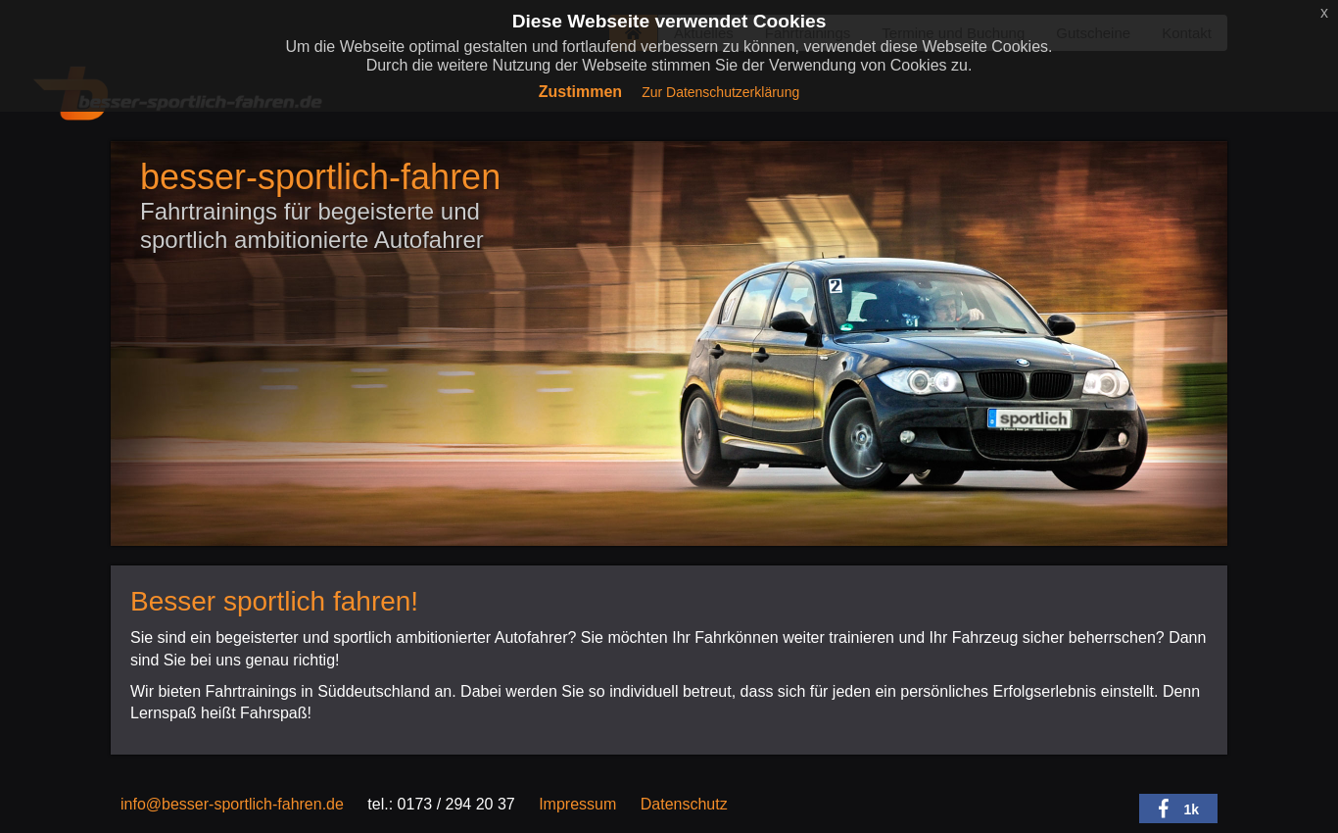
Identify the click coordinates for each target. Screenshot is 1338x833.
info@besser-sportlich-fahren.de (232, 804)
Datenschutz (684, 804)
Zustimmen (580, 91)
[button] (1178, 808)
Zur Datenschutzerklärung (720, 92)
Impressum (577, 804)
